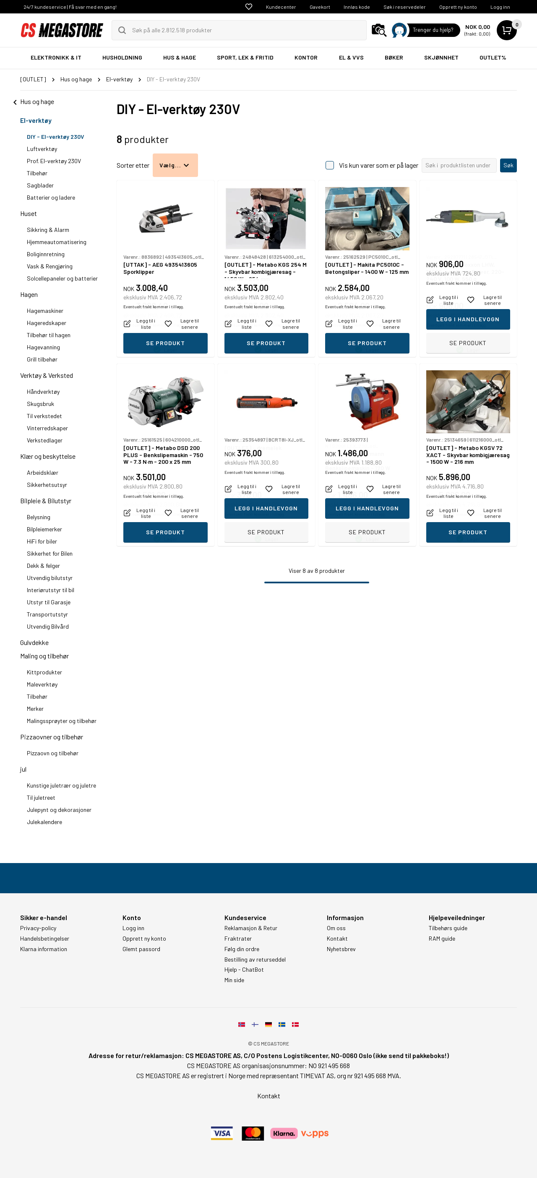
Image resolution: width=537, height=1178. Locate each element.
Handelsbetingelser (44, 938)
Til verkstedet (44, 415)
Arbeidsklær (42, 472)
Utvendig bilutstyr (50, 577)
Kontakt (337, 938)
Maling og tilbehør (44, 656)
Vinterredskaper (47, 428)
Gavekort (320, 7)
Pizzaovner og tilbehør (51, 737)
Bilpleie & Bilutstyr (45, 500)
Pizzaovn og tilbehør (52, 753)
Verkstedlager (45, 440)
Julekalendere (44, 821)
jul (23, 769)
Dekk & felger (43, 565)
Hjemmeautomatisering (56, 241)
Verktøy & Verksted (46, 375)
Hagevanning (43, 347)
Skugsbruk (40, 403)
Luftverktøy (42, 148)
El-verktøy (36, 120)
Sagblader (40, 185)
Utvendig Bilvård (48, 626)
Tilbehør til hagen (48, 334)
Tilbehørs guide (448, 928)
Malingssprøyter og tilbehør (61, 720)
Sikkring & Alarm (48, 229)
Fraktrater (238, 938)
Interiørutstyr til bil (50, 589)
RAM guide (442, 938)
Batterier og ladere (51, 197)
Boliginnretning (46, 253)
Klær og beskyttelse (48, 456)
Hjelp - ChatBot (244, 969)
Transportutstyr (47, 614)
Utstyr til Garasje (48, 602)
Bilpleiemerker (44, 529)
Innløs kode (357, 7)
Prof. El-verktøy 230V (54, 160)
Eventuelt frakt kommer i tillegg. (153, 325)
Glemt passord (141, 949)
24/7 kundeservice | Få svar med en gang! (70, 7)
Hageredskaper (46, 322)
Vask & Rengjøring (50, 266)
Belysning (38, 516)
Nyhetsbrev (341, 949)
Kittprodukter (44, 672)
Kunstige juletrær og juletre (61, 785)
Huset (28, 213)
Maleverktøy (42, 684)
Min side (234, 980)
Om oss (336, 928)
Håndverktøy (43, 391)
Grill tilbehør (42, 359)
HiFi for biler (42, 541)
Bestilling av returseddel (255, 959)
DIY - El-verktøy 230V (55, 136)
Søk (508, 165)
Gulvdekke (34, 642)
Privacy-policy (38, 928)
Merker (35, 708)
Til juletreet (41, 797)
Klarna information (43, 949)
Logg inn (500, 7)
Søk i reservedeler (404, 7)
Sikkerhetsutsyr (47, 484)
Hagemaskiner (45, 310)
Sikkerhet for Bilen (50, 553)
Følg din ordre (241, 949)
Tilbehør (37, 173)
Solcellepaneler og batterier (62, 278)
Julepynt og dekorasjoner (59, 809)
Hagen (29, 294)
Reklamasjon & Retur (250, 928)
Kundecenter (281, 7)
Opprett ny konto (458, 7)
